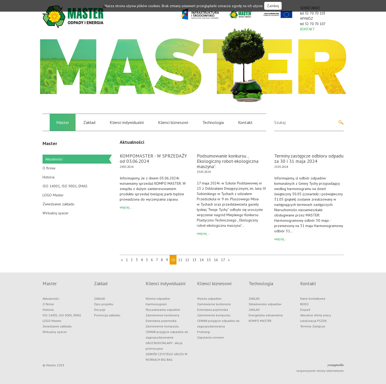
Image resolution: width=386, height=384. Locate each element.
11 (180, 259)
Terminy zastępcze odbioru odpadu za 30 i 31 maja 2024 (308, 158)
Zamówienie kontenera (162, 315)
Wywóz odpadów (158, 298)
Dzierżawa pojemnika (161, 321)
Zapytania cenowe (210, 337)
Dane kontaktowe (312, 298)
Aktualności (54, 159)
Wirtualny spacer (56, 213)
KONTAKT (307, 29)
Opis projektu (103, 304)
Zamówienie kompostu (162, 326)
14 (201, 259)
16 (216, 259)
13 (194, 259)
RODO (304, 304)
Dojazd (305, 310)
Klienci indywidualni (127, 122)
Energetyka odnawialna (266, 315)
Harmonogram (156, 304)
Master (62, 122)
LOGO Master (53, 195)
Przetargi (203, 332)
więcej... (126, 207)
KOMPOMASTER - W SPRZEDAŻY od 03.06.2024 (153, 158)
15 (209, 259)
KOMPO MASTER (260, 321)
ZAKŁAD (99, 298)
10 (173, 259)
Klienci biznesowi (173, 122)
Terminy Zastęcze (312, 326)
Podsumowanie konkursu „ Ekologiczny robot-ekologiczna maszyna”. (227, 161)
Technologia (213, 122)
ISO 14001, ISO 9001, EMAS (65, 186)
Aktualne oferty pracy (315, 315)
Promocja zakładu (107, 315)
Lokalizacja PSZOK (313, 321)
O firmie (49, 168)
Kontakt (245, 122)
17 (223, 259)
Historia (48, 177)
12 (187, 259)
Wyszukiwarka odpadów (163, 310)
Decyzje (99, 310)
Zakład (89, 122)
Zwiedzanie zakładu (58, 204)
